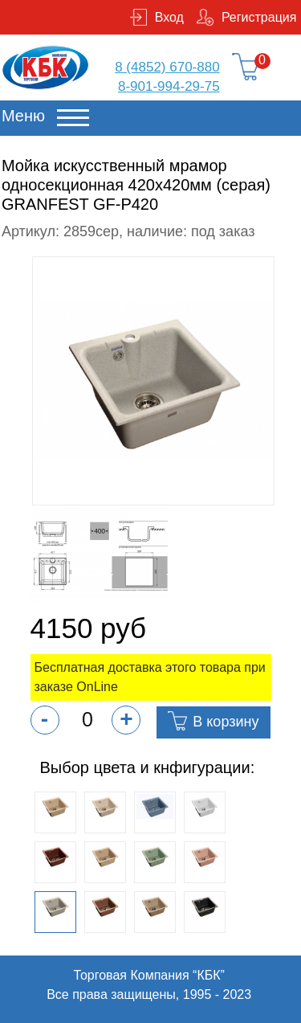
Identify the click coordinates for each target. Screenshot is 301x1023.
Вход (169, 17)
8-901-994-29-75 (169, 86)
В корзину (225, 722)
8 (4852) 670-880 (167, 67)
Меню (23, 116)
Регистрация (259, 17)
